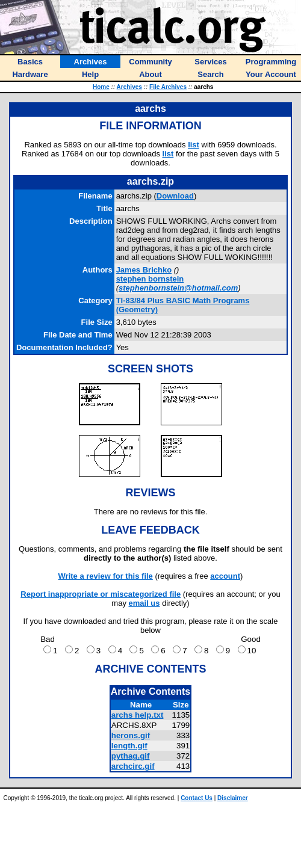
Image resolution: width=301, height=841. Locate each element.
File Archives (168, 87)
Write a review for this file (105, 576)
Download (175, 195)
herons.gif (130, 735)
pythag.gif (130, 755)
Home (101, 87)
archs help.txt (137, 714)
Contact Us (197, 798)
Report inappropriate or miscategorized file (100, 594)
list (193, 144)
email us (144, 603)
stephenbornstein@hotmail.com (178, 287)
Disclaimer (232, 798)
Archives (129, 87)
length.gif (129, 745)
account (225, 576)
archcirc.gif (133, 766)
